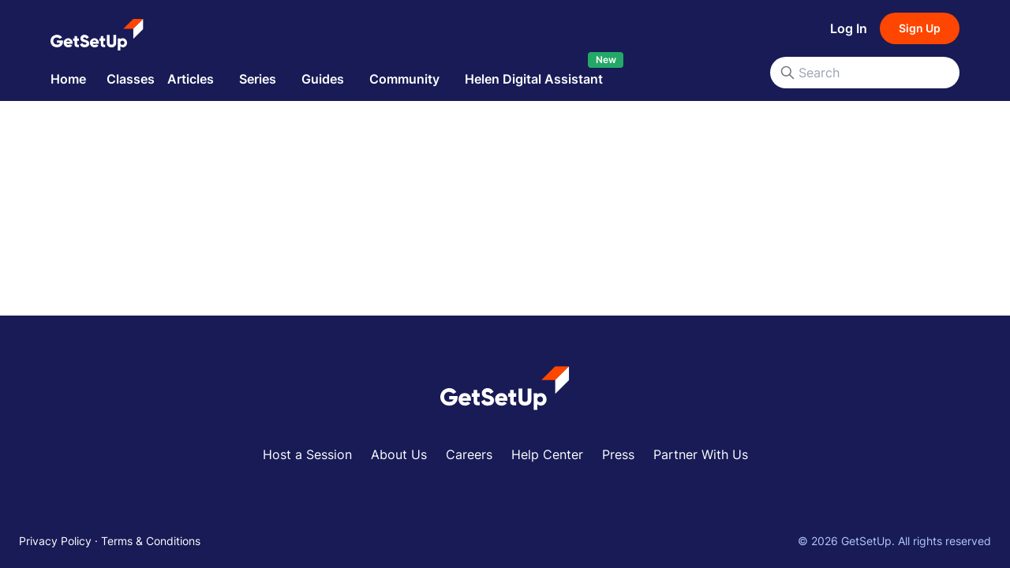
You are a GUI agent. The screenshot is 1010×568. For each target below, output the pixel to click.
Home (68, 79)
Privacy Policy (55, 540)
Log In (848, 28)
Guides (322, 79)
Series (257, 79)
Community (404, 79)
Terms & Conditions (150, 540)
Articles (190, 79)
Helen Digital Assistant (534, 79)
